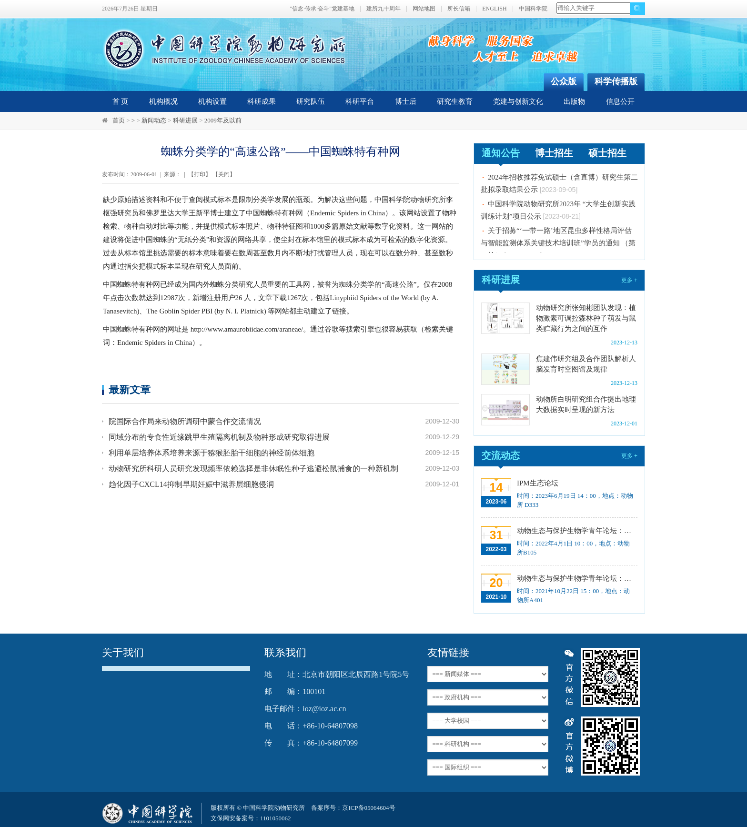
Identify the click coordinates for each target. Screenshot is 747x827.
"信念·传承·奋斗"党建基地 (322, 9)
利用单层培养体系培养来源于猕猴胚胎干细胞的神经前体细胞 (211, 453)
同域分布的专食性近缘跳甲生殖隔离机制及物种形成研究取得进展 (219, 437)
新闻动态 (153, 120)
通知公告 (501, 153)
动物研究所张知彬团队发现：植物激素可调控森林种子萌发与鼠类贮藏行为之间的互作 (586, 318)
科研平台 (359, 101)
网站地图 (424, 9)
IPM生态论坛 (537, 483)
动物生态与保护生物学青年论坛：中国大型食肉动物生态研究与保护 (576, 578)
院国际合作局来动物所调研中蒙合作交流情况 (185, 421)
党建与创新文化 (518, 101)
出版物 (574, 101)
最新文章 (130, 389)
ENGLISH (494, 9)
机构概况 (163, 101)
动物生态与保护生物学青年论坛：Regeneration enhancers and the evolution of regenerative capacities (576, 531)
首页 (118, 120)
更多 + (629, 280)
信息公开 (620, 101)
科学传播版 (616, 81)
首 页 (120, 101)
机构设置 (212, 101)
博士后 (405, 101)
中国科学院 (533, 9)
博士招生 (554, 153)
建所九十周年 (383, 9)
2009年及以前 (223, 120)
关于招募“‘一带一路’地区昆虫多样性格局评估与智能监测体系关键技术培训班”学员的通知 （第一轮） (558, 245)
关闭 (224, 174)
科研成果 (261, 101)
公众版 (563, 81)
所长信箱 (458, 9)
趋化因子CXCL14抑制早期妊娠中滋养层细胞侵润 (191, 484)
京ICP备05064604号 (368, 807)
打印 (199, 174)
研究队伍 (310, 101)
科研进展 (185, 120)
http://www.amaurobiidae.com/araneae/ (247, 329)
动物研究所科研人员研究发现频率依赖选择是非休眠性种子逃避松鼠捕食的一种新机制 (253, 468)
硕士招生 (607, 153)
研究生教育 (455, 101)
